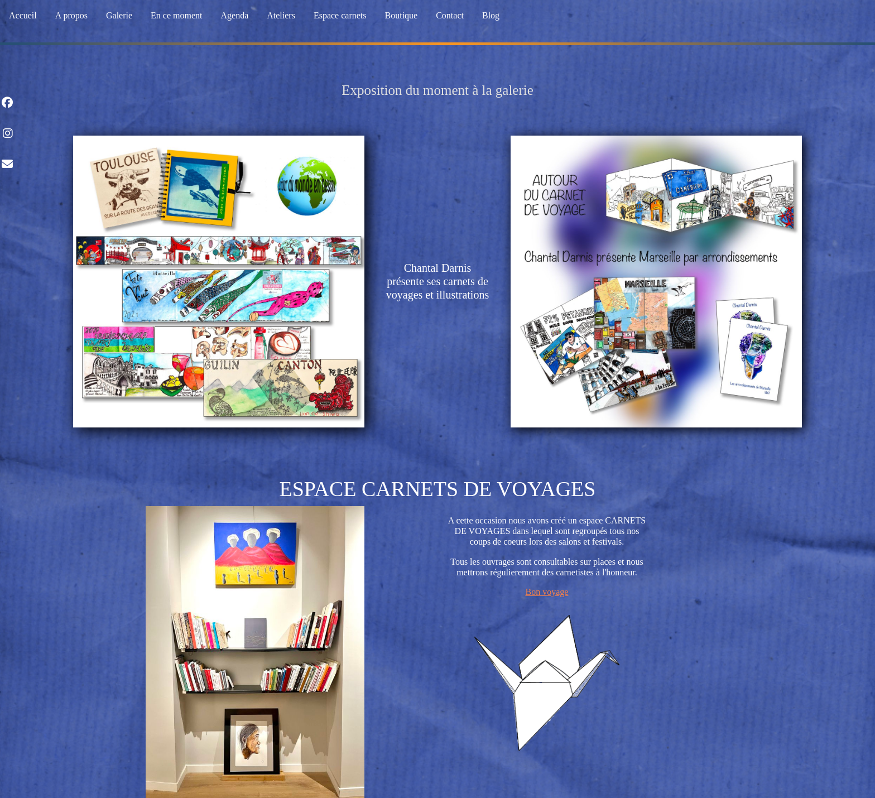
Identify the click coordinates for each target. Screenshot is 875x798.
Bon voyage (547, 592)
